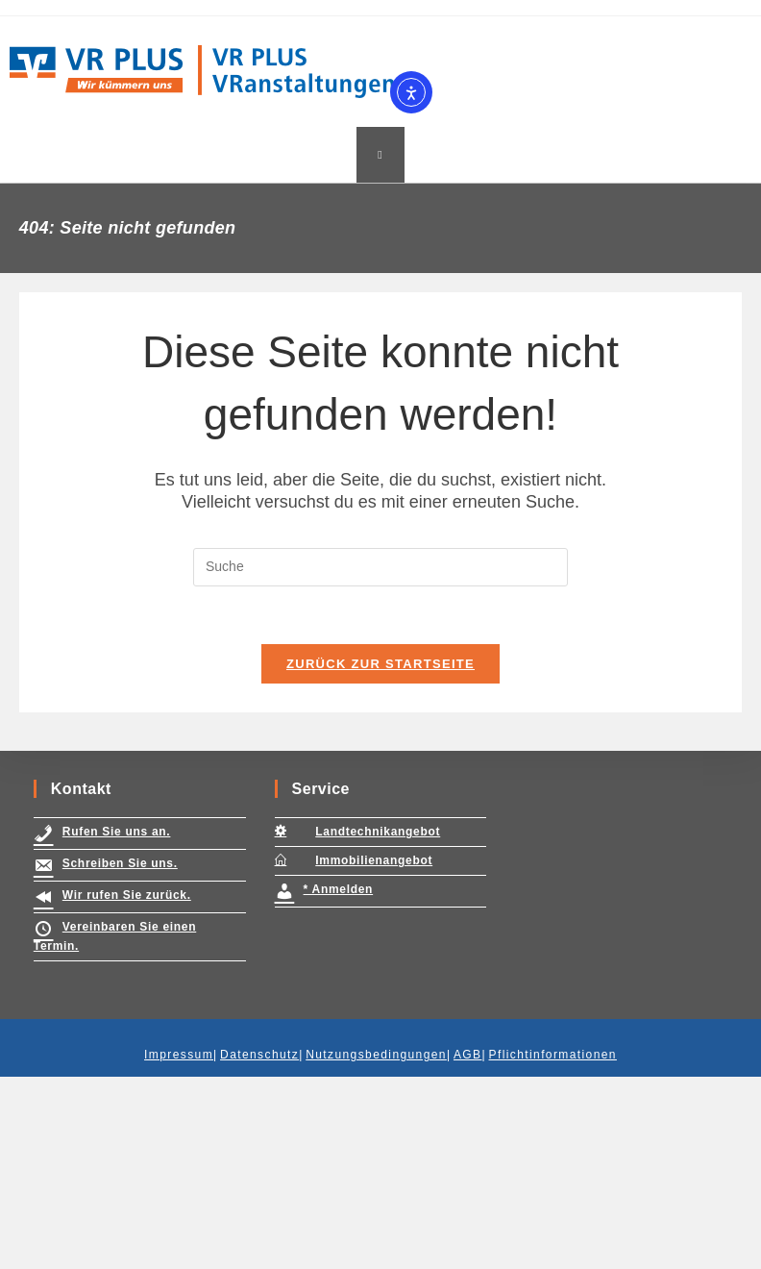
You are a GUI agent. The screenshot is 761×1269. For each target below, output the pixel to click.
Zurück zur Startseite (380, 664)
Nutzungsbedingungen (376, 1247)
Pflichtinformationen (553, 1247)
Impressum (178, 1247)
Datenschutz (259, 1247)
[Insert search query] (380, 567)
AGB (468, 1247)
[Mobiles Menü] (380, 155)
